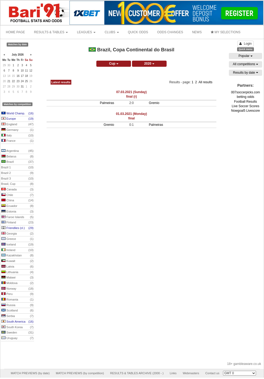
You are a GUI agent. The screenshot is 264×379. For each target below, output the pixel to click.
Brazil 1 (17, 167)
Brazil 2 (17, 173)
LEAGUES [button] (86, 32)
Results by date (245, 72)
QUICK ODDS (138, 32)
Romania (17, 300)
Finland (17, 222)
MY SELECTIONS (225, 32)
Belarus (17, 157)
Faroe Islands (17, 217)
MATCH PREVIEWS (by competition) (80, 373)
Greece (17, 239)
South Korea (17, 327)
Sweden (17, 333)
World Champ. (17, 113)
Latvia (17, 267)
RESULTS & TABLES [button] (51, 32)
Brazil (17, 162)
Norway (17, 289)
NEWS (197, 32)
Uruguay (17, 338)
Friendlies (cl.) (17, 228)
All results (205, 82)
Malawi (17, 278)
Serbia (17, 316)
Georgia (17, 234)
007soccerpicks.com (245, 92)
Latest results (61, 82)
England (17, 124)
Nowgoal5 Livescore (245, 111)
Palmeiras (107, 103)
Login (245, 43)
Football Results (245, 101)
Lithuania (17, 272)
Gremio (154, 103)
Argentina (17, 151)
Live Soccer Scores (245, 106)
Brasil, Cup (17, 184)
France (17, 141)
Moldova (17, 283)
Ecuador (17, 206)
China (17, 200)
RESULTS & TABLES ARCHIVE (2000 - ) (137, 373)
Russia (17, 305)
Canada (17, 190)
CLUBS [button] (112, 32)
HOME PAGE (15, 32)
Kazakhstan (17, 255)
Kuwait (17, 261)
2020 (149, 63)
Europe (17, 119)
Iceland (17, 245)
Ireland (17, 250)
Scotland (17, 311)
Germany (17, 130)
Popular (245, 56)
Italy (17, 136)
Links (173, 373)
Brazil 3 (17, 179)
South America (17, 322)
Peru (17, 294)
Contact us (212, 373)
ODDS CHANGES (170, 32)
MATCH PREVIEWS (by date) (30, 373)
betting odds (245, 97)
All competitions (245, 64)
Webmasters (191, 373)
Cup (113, 63)
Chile (17, 195)
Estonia (17, 212)
